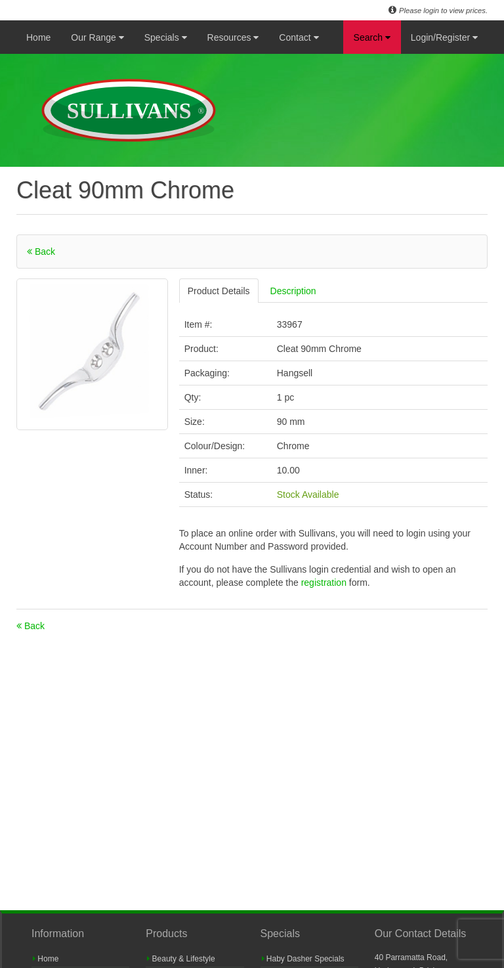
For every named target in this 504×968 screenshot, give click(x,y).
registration (325, 582)
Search (372, 37)
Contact (298, 37)
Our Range (97, 37)
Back (41, 251)
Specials (165, 37)
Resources (233, 37)
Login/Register (444, 37)
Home (38, 37)
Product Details (219, 291)
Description (293, 291)
